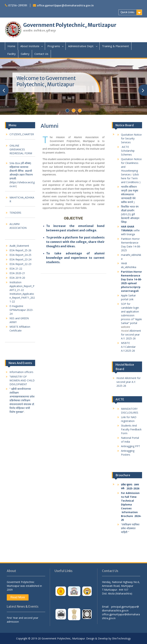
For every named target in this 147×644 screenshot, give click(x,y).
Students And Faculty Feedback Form (131, 429)
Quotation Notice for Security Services (131, 138)
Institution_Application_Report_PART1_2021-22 (22, 297)
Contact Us (41, 54)
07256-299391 (17, 5)
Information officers (21, 372)
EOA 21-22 (16, 268)
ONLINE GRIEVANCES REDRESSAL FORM (21, 149)
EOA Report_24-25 (20, 255)
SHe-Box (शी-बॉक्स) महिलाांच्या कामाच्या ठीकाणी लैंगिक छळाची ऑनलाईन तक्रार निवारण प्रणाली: (21, 170)
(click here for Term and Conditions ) (131, 178)
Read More (17, 597)
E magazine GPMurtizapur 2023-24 (21, 309)
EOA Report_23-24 (20, 259)
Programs (53, 46)
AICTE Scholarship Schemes (128, 150)
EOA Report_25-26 (20, 250)
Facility (11, 54)
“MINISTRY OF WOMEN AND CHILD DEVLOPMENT (22, 380)
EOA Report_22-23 (20, 264)
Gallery (25, 54)
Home (11, 46)
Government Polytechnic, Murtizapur (69, 25)
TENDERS (15, 212)
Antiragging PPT (130, 446)
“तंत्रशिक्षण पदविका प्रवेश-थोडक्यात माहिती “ (130, 528)
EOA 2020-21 (17, 273)
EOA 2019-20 (17, 277)
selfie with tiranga (130, 230)
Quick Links (127, 12)
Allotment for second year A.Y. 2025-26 (131, 334)
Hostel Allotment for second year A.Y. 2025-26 (128, 381)
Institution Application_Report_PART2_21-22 (22, 286)
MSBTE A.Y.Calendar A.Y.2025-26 (128, 346)
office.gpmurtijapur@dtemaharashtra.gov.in (65, 5)
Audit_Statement (19, 245)
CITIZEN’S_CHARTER (22, 134)
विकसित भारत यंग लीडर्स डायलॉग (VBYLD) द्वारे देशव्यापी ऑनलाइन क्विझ (130, 214)
